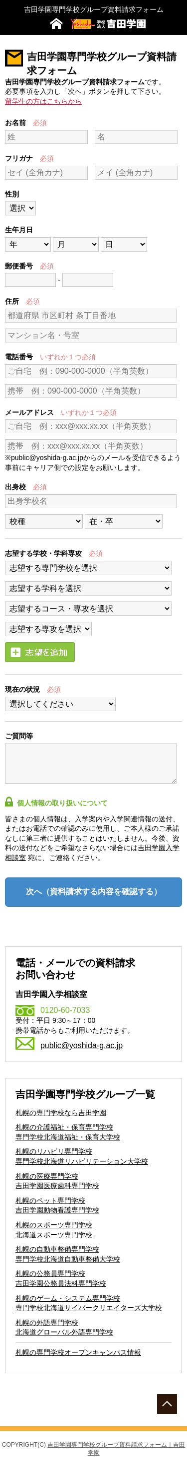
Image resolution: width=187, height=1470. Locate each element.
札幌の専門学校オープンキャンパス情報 (78, 1352)
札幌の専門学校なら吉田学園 (60, 1113)
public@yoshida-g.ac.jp (81, 1045)
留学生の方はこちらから (43, 101)
